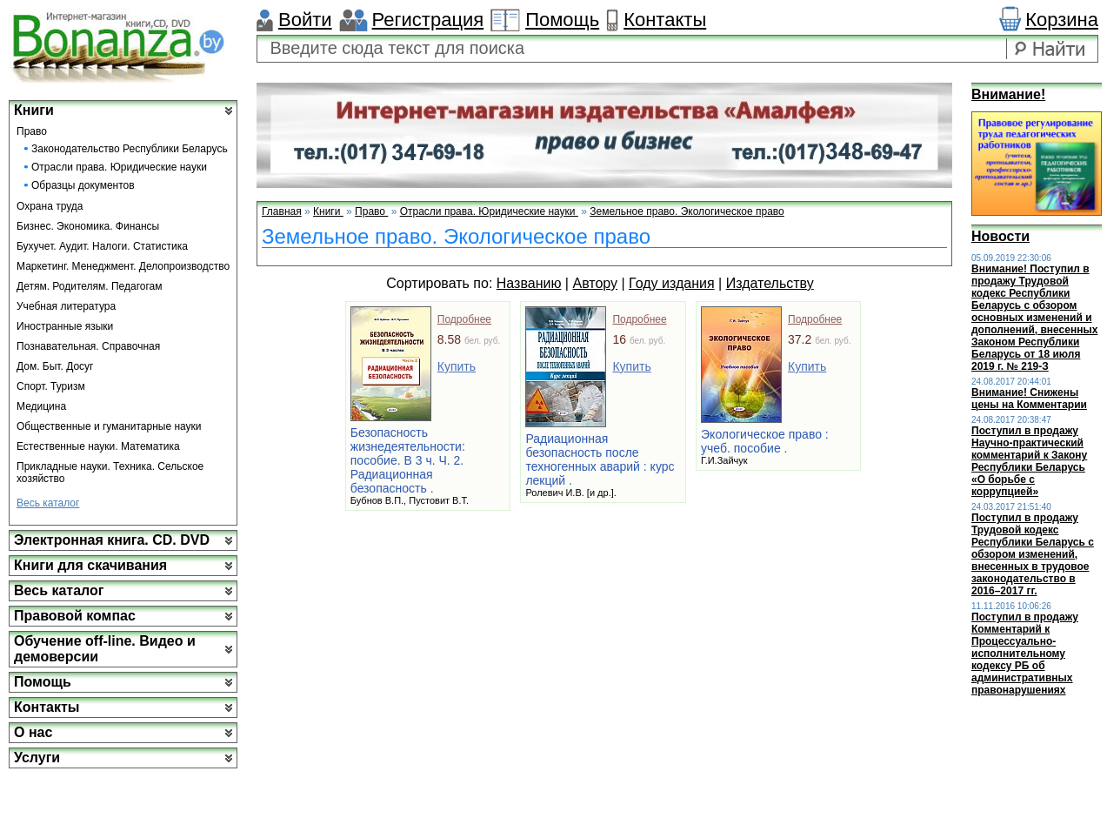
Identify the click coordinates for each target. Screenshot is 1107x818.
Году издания (672, 283)
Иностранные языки (65, 326)
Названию (529, 283)
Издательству (770, 283)
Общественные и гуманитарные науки (109, 426)
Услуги (37, 757)
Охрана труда (50, 206)
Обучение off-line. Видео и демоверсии (105, 649)
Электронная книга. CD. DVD (112, 540)
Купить (456, 366)
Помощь (562, 19)
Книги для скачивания (90, 565)
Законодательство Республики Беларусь (129, 149)
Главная (282, 211)
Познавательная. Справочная (88, 346)
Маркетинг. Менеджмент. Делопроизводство (123, 266)
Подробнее (464, 319)
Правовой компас (75, 615)
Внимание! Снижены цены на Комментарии (1029, 398)
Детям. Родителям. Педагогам (90, 286)
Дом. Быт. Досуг (55, 366)
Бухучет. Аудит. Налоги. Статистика (102, 246)
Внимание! (1008, 94)
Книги (34, 110)
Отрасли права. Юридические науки (119, 167)
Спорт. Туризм (51, 386)
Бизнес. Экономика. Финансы (88, 226)
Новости (1000, 236)
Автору (594, 283)
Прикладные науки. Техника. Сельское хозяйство (110, 472)
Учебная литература (66, 306)
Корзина (1061, 19)
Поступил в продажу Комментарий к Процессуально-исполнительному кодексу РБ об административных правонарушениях (1024, 653)
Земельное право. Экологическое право (687, 211)
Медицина (41, 406)
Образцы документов (83, 185)
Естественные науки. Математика (98, 446)
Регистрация (428, 19)
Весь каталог (48, 503)
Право (32, 131)
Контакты (665, 19)
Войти (305, 19)
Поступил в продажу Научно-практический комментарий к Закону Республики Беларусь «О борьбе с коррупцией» (1029, 461)
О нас (33, 732)
